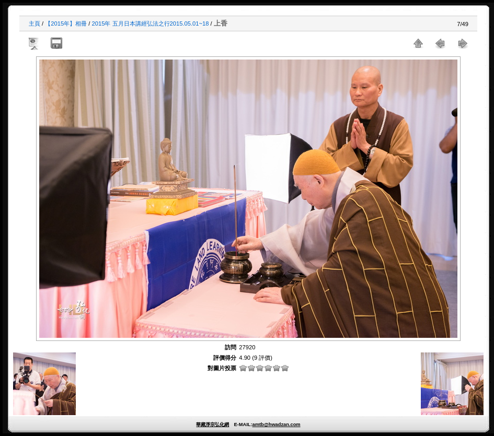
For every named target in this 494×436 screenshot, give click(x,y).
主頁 (34, 23)
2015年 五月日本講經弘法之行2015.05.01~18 (150, 23)
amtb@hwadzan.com (276, 424)
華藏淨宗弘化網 (212, 424)
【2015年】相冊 (66, 23)
